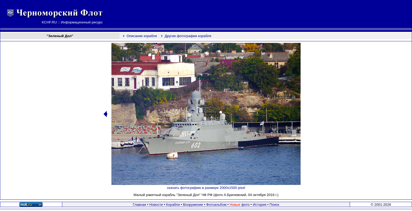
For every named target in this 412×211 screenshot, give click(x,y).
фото (240, 205)
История (259, 205)
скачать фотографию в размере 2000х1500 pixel (206, 188)
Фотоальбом (216, 205)
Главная (139, 205)
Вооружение (193, 205)
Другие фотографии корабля (188, 36)
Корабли (173, 205)
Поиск (274, 205)
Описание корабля (142, 36)
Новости (156, 205)
